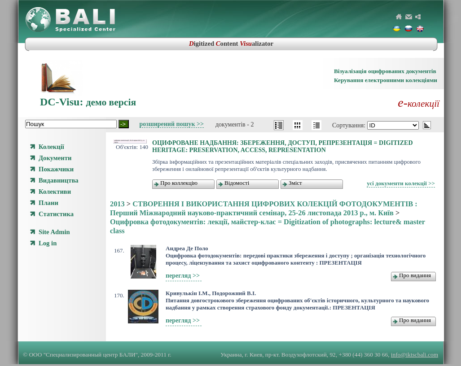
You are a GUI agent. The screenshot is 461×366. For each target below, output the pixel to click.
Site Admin (54, 231)
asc (427, 125)
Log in (48, 243)
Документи (55, 157)
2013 (117, 204)
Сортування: (349, 125)
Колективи (55, 191)
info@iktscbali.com (414, 354)
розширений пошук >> (172, 124)
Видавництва (59, 180)
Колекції (51, 146)
